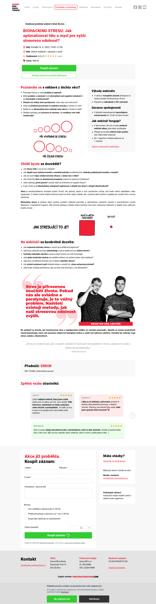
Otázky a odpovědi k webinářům (105, 146)
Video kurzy (47, 7)
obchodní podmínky (46, 543)
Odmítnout (94, 599)
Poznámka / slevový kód (35, 487)
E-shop (36, 7)
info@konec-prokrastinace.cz (115, 478)
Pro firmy (108, 7)
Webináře (83, 7)
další (132, 415)
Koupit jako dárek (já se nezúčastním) (44, 519)
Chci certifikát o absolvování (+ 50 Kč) (44, 509)
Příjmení (62, 468)
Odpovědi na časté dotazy (114, 461)
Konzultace (96, 7)
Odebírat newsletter (117, 568)
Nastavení (65, 592)
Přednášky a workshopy (65, 7)
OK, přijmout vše (62, 599)
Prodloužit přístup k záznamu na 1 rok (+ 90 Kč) (48, 514)
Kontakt (118, 7)
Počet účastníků (31, 527)
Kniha (27, 7)
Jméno (28, 468)
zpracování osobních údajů (75, 543)
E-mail (27, 477)
